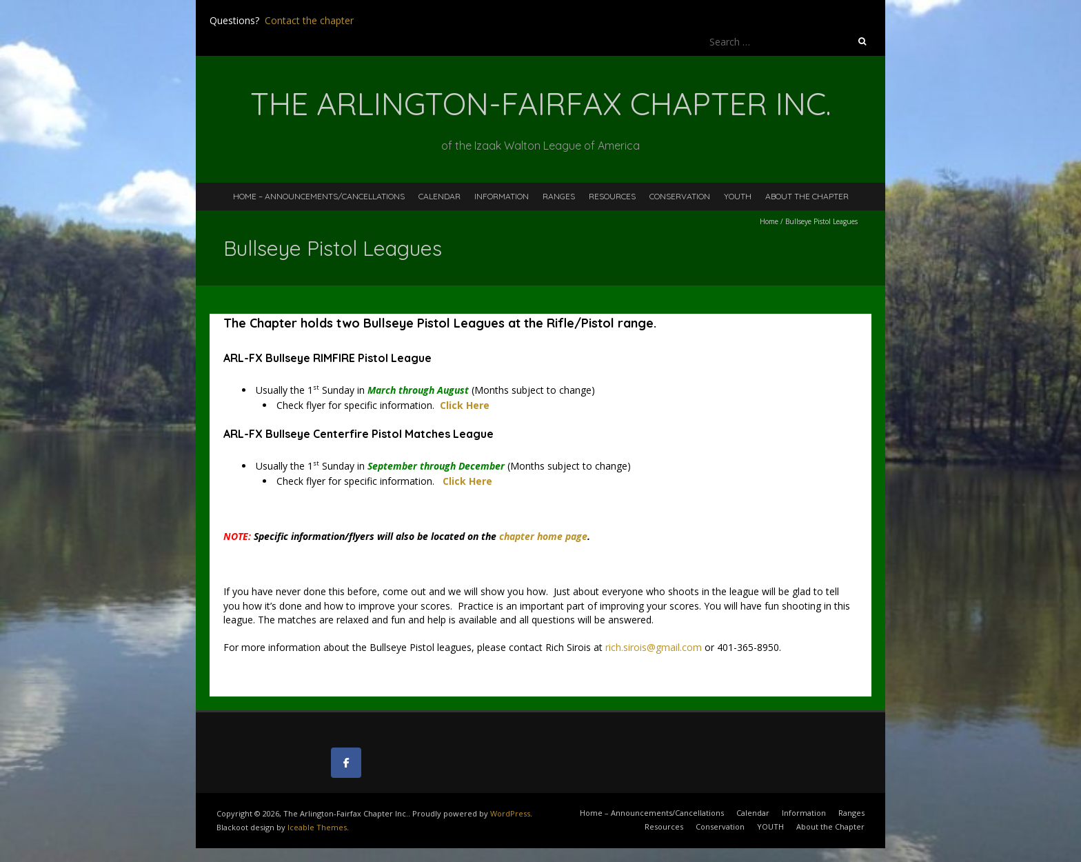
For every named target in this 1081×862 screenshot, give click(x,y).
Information (501, 196)
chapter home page (543, 536)
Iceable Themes (317, 827)
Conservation (679, 196)
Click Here (467, 481)
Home (769, 221)
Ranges (559, 196)
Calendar (439, 196)
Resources (612, 196)
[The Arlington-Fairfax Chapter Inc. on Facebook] (346, 763)
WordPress (510, 813)
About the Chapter (807, 196)
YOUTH (737, 196)
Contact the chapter (309, 20)
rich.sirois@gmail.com (655, 647)
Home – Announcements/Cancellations (319, 196)
